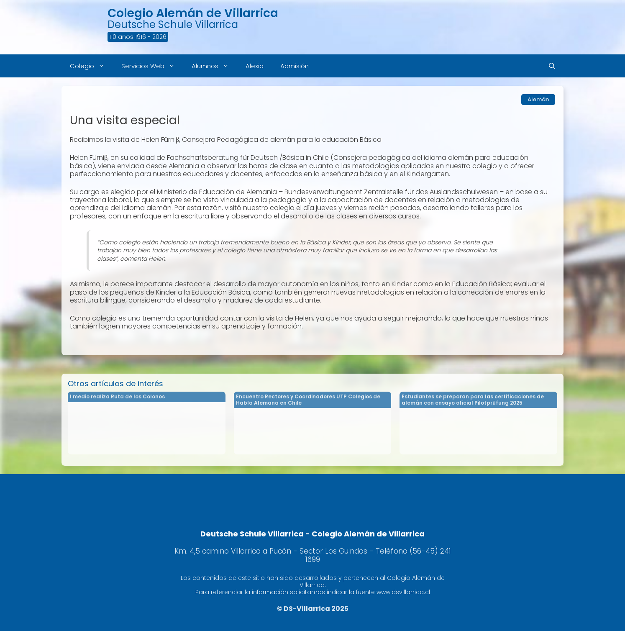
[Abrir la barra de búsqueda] (552, 65)
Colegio (91, 65)
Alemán (538, 99)
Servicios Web (152, 65)
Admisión (294, 66)
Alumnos (214, 65)
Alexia (255, 66)
